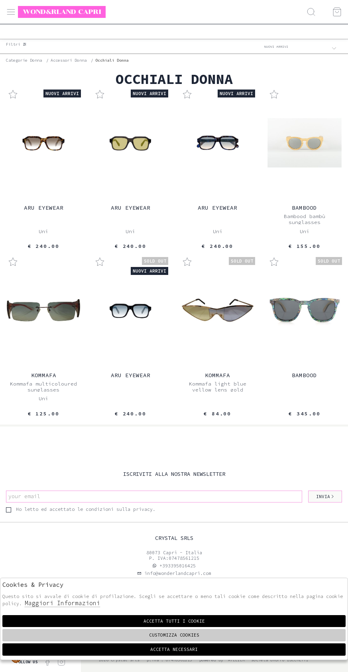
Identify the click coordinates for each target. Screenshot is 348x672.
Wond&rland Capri (62, 12)
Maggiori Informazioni (62, 603)
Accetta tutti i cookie (174, 621)
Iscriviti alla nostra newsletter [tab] (174, 474)
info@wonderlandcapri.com (176, 573)
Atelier (236, 659)
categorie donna (24, 60)
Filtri (16, 44)
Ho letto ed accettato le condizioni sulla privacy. (80, 509)
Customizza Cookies (174, 635)
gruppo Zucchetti (289, 659)
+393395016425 (177, 566)
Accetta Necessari (174, 649)
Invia (325, 496)
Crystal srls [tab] (174, 538)
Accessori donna (69, 60)
